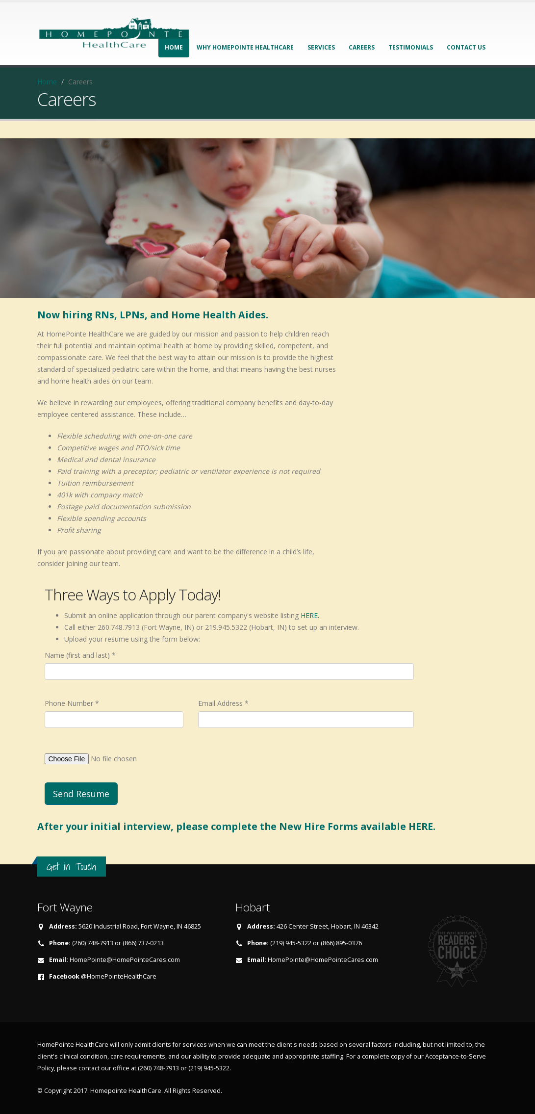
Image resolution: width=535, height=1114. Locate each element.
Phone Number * (72, 703)
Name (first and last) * (80, 655)
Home (47, 81)
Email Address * (223, 703)
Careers (362, 47)
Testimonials (410, 47)
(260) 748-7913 (158, 1068)
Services (321, 47)
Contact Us (466, 47)
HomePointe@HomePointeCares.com (125, 960)
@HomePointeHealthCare (118, 976)
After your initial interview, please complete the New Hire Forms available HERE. (236, 826)
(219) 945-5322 (208, 1068)
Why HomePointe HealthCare (245, 47)
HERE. (310, 615)
